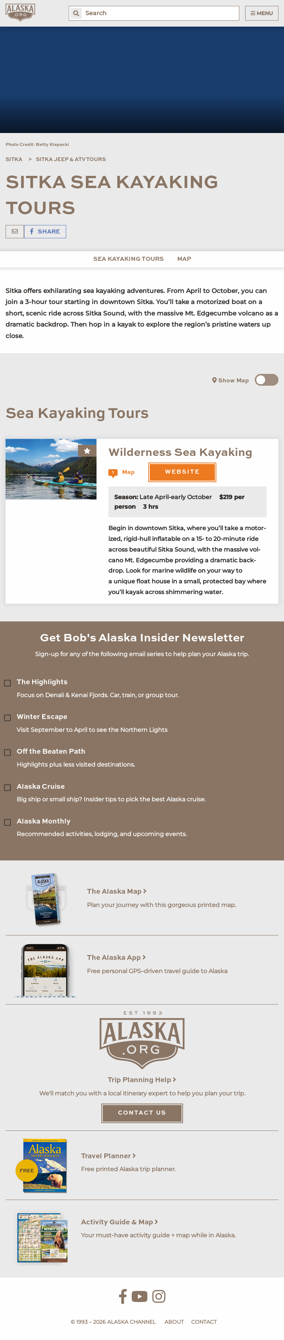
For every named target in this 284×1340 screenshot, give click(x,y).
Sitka (14, 159)
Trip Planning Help (142, 1080)
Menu (262, 13)
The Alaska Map (117, 891)
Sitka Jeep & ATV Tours (71, 159)
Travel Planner (108, 1156)
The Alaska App (116, 957)
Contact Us (142, 1113)
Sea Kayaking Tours (128, 259)
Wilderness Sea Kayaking (180, 452)
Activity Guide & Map (119, 1222)
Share (45, 232)
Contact (204, 1322)
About (174, 1322)
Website (182, 472)
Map (184, 259)
